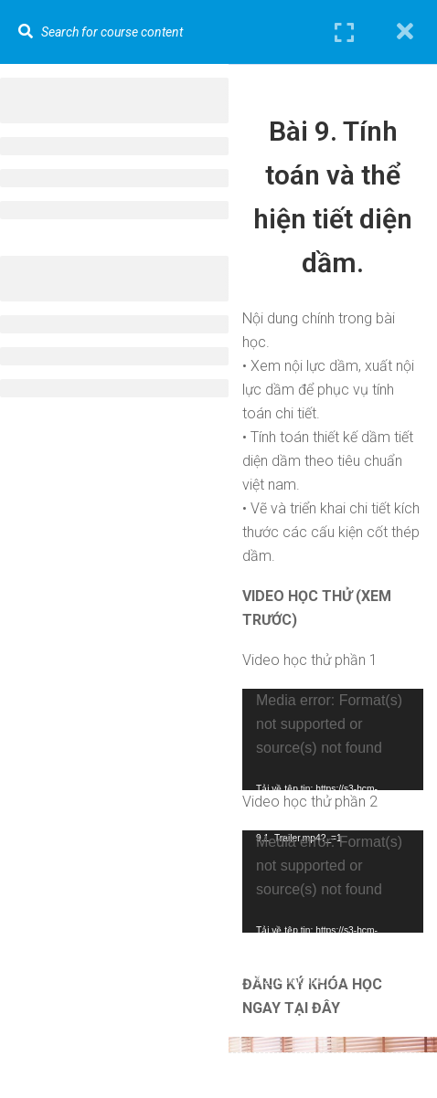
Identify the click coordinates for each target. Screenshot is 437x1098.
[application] (332, 739)
